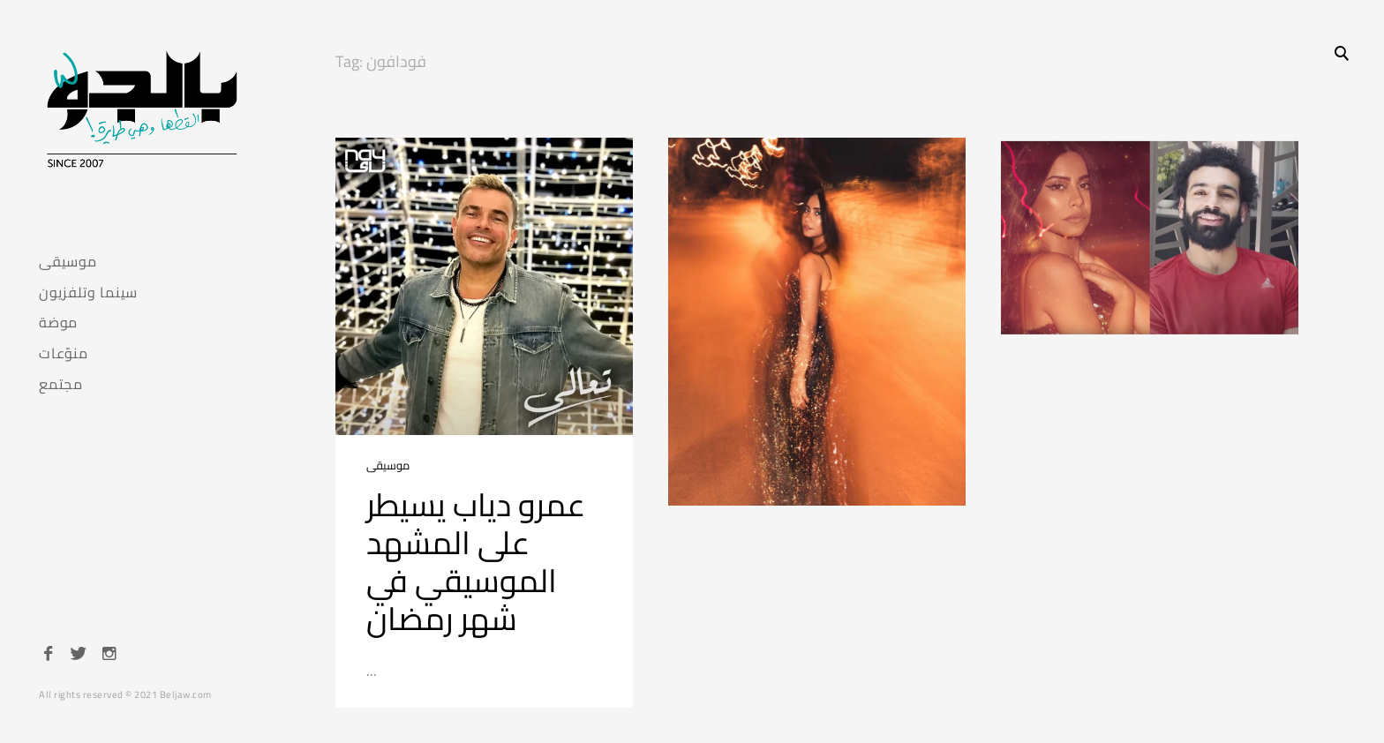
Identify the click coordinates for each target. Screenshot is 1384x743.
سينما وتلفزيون (88, 292)
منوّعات (63, 353)
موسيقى (68, 262)
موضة (58, 322)
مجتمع (61, 384)
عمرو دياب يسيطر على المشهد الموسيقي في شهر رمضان (475, 562)
